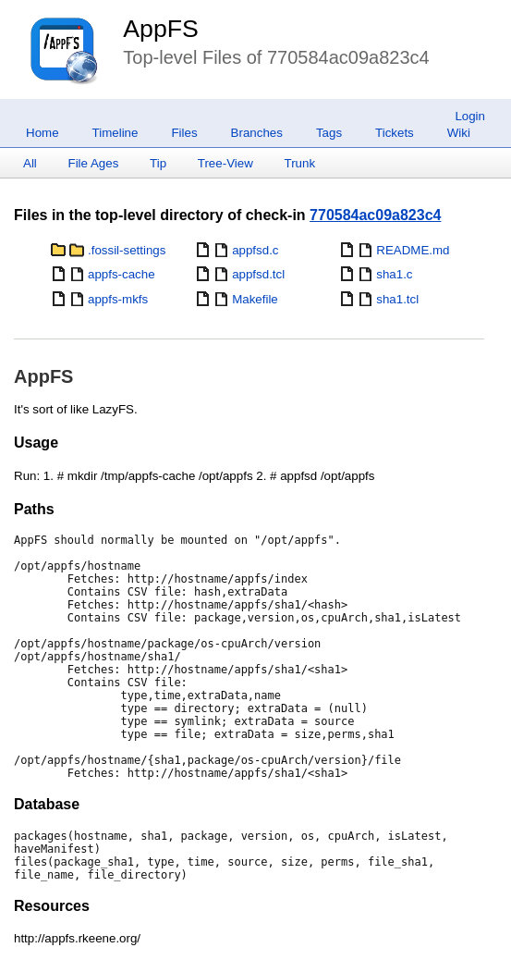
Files (184, 133)
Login (470, 116)
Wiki (458, 133)
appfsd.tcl (258, 274)
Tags (329, 133)
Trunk (299, 163)
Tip (158, 163)
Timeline (115, 133)
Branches (257, 133)
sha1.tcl (397, 299)
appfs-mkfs (118, 299)
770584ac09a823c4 (375, 215)
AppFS (161, 29)
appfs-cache (121, 274)
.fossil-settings (126, 250)
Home (42, 133)
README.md (412, 250)
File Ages (93, 163)
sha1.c (394, 274)
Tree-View (225, 163)
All (30, 163)
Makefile (255, 299)
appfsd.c (255, 250)
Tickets (394, 133)
